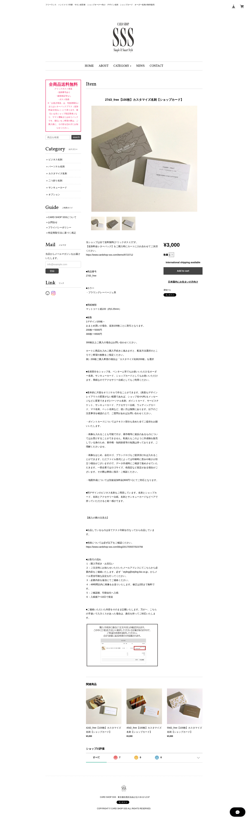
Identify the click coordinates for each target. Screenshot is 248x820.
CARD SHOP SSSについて (62, 217)
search (76, 137)
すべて (96, 757)
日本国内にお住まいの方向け (183, 281)
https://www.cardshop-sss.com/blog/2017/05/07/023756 (114, 547)
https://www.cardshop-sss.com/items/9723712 (109, 254)
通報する (167, 290)
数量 (166, 254)
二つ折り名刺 (55, 180)
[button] (122, 66)
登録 (52, 271)
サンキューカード (57, 187)
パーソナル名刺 (56, 166)
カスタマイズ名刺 (57, 173)
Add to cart (183, 271)
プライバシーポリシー (59, 227)
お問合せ (52, 222)
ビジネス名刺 (55, 159)
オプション (54, 194)
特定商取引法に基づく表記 (62, 232)
